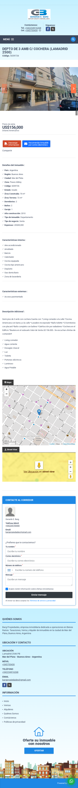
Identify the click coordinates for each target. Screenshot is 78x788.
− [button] (7, 394)
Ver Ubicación (31, 471)
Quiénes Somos (11, 713)
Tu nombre (11, 547)
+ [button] (7, 389)
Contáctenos (10, 717)
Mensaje (10, 575)
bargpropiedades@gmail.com (18, 532)
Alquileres (8, 709)
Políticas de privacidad (14, 722)
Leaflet (52, 444)
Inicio (6, 701)
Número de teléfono (14, 565)
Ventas (7, 705)
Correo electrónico (14, 556)
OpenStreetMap (69, 444)
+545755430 (31, 30)
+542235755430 (13, 526)
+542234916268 (33, 28)
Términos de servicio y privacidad (42, 601)
